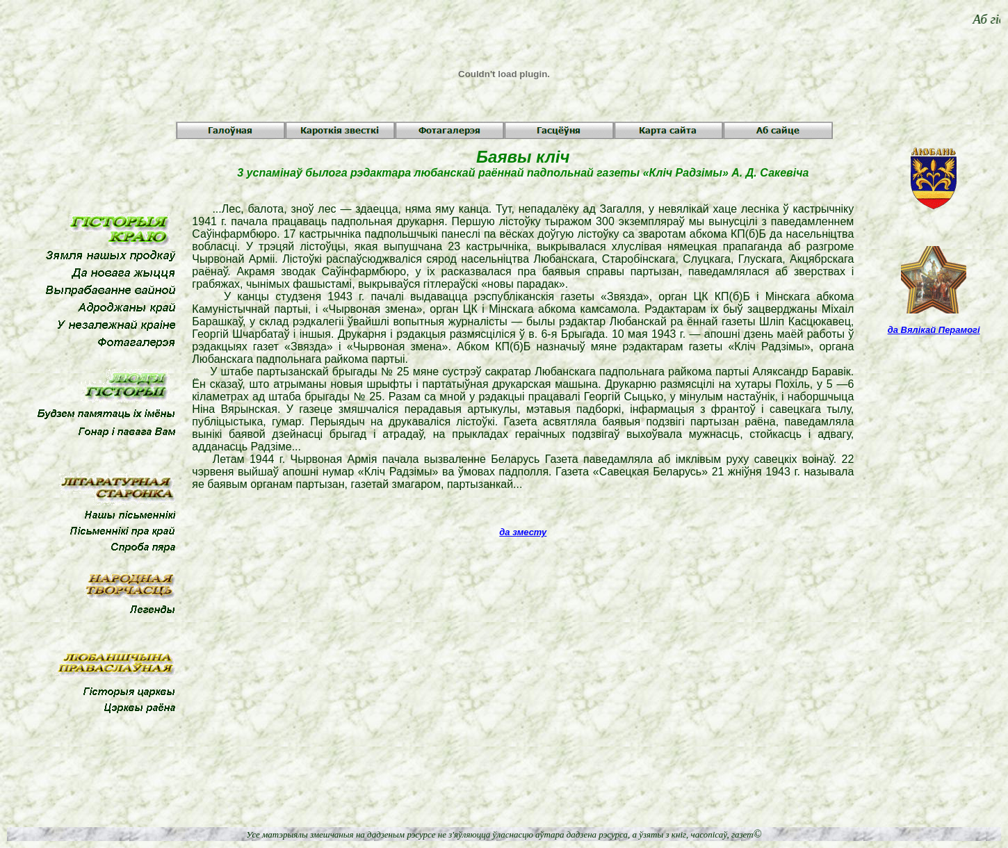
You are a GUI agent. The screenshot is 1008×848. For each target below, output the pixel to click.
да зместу (522, 532)
